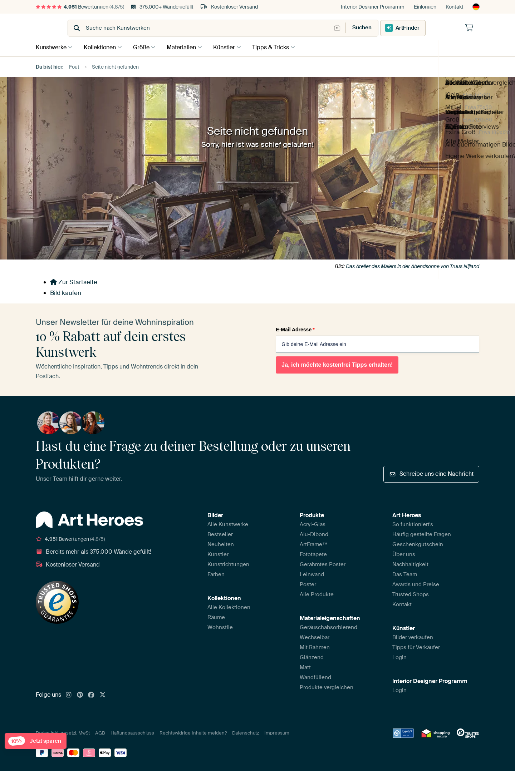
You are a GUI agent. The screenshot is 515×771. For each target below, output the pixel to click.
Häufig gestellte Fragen (421, 533)
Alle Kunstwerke (227, 523)
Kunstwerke (51, 47)
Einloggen (425, 7)
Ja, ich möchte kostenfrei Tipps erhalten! (337, 364)
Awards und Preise (415, 583)
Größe (145, 47)
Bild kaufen (65, 292)
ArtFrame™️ (314, 543)
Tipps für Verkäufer (416, 646)
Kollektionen (101, 47)
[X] (103, 694)
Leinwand (312, 573)
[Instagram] (69, 694)
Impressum (276, 733)
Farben (216, 573)
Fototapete (313, 553)
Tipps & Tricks (279, 47)
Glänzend (312, 656)
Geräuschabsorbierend (328, 626)
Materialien (186, 47)
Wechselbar (314, 636)
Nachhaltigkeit (410, 563)
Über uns (403, 553)
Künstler (231, 47)
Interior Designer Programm (372, 7)
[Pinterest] (80, 694)
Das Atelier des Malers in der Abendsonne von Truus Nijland (412, 266)
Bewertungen (80, 7)
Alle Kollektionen (228, 606)
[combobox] (239, 28)
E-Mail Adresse (295, 329)
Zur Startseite (73, 282)
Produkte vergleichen (326, 686)
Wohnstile (220, 626)
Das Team (404, 573)
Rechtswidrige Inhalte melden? (193, 733)
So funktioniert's (412, 523)
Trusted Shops (410, 593)
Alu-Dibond (314, 533)
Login (399, 656)
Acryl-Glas (312, 523)
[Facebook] (91, 694)
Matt (305, 666)
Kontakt (455, 7)
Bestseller (220, 533)
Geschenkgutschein (417, 543)
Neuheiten (220, 543)
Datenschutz (245, 733)
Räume (216, 616)
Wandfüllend (315, 676)
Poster (308, 583)
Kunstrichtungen (228, 563)
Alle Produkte (317, 593)
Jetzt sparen (37, 739)
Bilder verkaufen (412, 636)
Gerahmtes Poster (322, 563)
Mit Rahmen (315, 646)
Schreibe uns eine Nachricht (431, 473)
